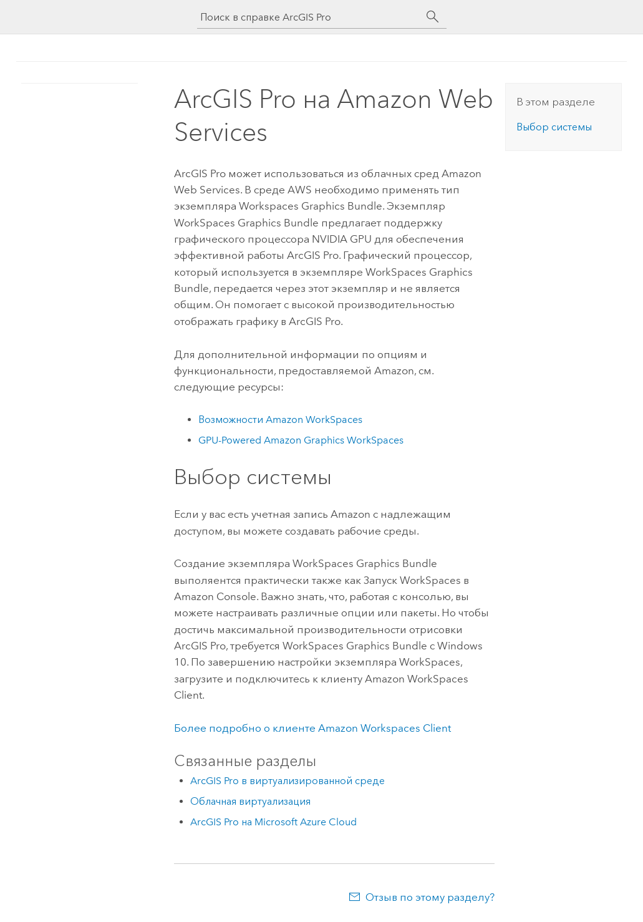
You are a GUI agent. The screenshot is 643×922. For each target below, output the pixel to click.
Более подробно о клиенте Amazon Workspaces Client (312, 728)
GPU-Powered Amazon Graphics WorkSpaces (301, 440)
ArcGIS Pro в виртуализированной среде (287, 781)
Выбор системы (554, 127)
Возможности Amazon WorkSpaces (280, 419)
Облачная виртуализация (250, 801)
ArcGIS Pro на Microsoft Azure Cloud (273, 822)
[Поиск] (433, 17)
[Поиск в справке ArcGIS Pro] (309, 17)
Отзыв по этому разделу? (430, 897)
